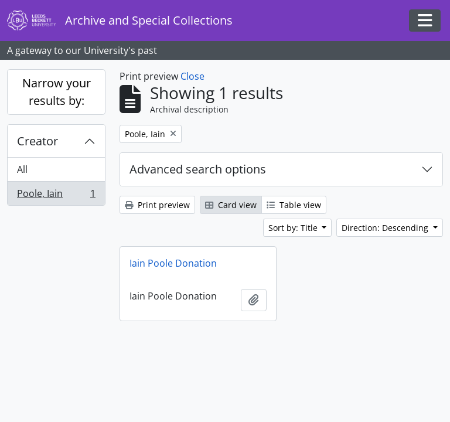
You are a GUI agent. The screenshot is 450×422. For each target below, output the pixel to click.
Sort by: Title (294, 227)
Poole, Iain (56, 195)
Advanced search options (197, 169)
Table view (294, 204)
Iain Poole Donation (173, 263)
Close (192, 76)
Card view (231, 204)
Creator (37, 141)
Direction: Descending (386, 227)
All (22, 169)
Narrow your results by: (56, 91)
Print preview (157, 204)
